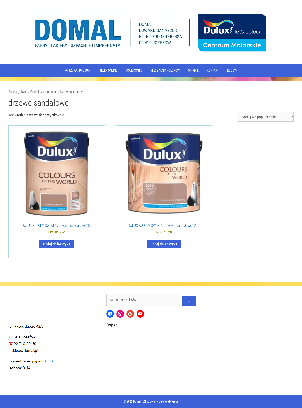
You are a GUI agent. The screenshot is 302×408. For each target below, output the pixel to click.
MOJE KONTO (134, 70)
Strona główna (17, 92)
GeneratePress (169, 401)
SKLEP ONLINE (108, 70)
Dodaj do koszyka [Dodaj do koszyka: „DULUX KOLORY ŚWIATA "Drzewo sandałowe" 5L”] (56, 244)
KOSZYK (232, 70)
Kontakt (213, 70)
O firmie (193, 70)
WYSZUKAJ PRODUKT (78, 70)
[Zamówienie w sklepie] (266, 117)
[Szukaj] (189, 301)
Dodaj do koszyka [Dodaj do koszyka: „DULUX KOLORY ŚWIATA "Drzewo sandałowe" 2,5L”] (163, 244)
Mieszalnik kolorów (165, 70)
